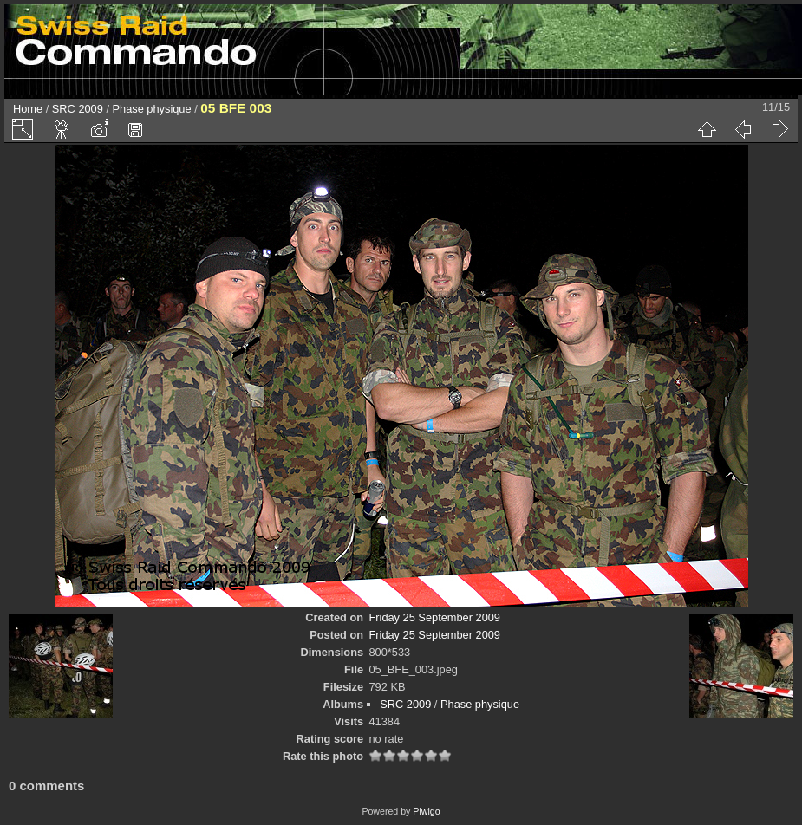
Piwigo (426, 811)
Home (27, 108)
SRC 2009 (77, 108)
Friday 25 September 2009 (434, 617)
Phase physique (152, 108)
